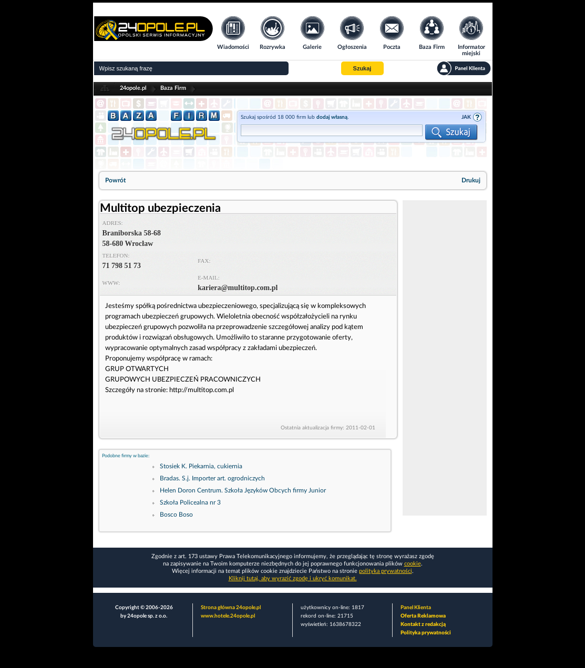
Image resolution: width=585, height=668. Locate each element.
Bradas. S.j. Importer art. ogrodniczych (212, 478)
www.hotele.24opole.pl (228, 616)
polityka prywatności (385, 571)
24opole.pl (133, 88)
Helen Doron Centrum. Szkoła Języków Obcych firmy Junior (243, 490)
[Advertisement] (445, 358)
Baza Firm (173, 88)
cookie (412, 564)
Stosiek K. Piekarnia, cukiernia (201, 466)
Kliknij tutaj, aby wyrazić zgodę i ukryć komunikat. (293, 578)
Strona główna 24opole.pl (231, 607)
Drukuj (470, 180)
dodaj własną (331, 117)
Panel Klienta (416, 607)
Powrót (115, 180)
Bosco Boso (176, 514)
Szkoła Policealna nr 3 (190, 502)
